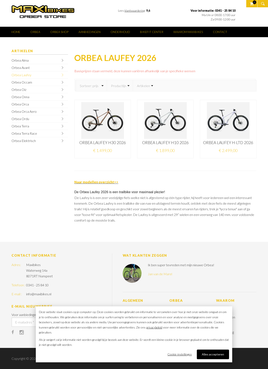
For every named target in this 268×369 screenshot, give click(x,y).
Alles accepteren (213, 354)
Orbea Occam (22, 82)
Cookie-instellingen (180, 354)
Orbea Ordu (20, 119)
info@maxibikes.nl (38, 294)
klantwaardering (135, 10)
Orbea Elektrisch (24, 141)
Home (16, 32)
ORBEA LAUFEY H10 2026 (165, 142)
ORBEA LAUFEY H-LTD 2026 (228, 142)
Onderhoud (120, 32)
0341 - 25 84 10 (37, 285)
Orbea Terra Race (24, 133)
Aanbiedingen (89, 32)
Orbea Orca (20, 104)
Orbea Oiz (19, 89)
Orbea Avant (21, 68)
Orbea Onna (20, 97)
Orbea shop (59, 32)
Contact (220, 32)
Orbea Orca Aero (24, 111)
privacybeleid (154, 327)
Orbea (35, 32)
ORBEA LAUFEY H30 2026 (102, 142)
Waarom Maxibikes (188, 32)
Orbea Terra (20, 126)
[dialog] (134, 334)
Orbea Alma (20, 60)
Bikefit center (151, 32)
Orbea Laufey (21, 75)
